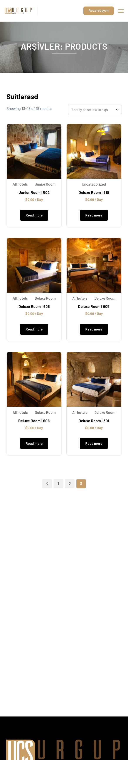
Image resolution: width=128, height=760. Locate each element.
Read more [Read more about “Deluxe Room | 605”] (93, 329)
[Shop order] (94, 109)
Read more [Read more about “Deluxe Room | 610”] (93, 215)
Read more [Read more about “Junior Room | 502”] (34, 215)
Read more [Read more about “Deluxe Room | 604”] (34, 443)
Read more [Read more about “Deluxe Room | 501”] (93, 443)
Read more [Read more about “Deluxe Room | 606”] (34, 329)
